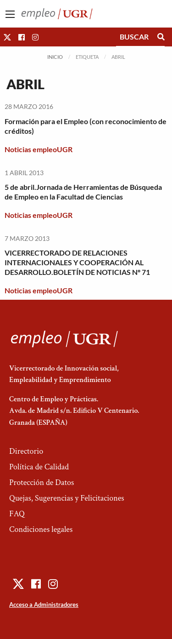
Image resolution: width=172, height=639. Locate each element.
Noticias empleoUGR (38, 149)
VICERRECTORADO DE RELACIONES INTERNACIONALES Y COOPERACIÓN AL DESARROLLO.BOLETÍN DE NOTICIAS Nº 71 (77, 262)
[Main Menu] (10, 14)
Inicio (55, 57)
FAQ (17, 513)
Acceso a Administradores (43, 604)
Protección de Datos (41, 482)
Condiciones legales (40, 529)
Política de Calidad (39, 467)
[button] (7, 37)
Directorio (26, 451)
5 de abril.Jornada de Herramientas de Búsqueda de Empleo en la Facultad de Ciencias (83, 192)
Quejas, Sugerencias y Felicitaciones (66, 498)
